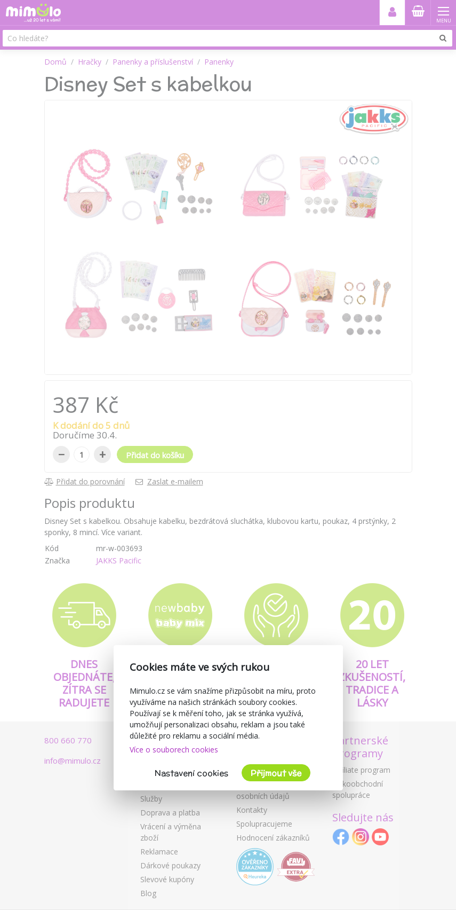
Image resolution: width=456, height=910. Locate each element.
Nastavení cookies (191, 773)
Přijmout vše (276, 773)
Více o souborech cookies (174, 749)
